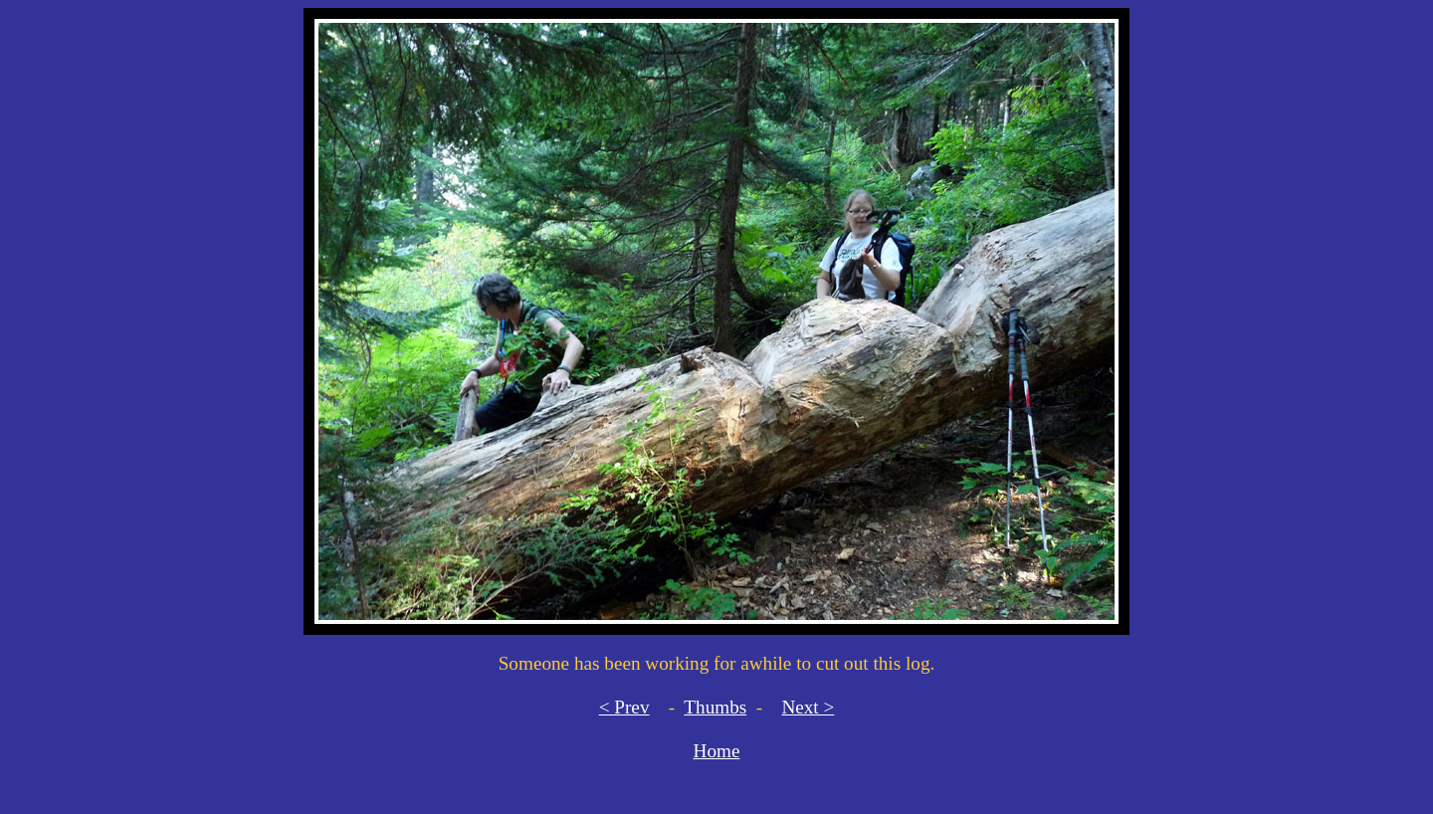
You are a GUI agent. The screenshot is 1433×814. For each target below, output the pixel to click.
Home (717, 750)
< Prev (624, 707)
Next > (807, 707)
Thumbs (715, 707)
